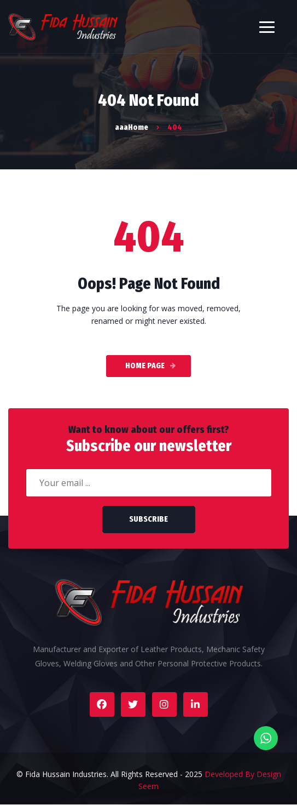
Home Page (145, 365)
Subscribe (148, 519)
